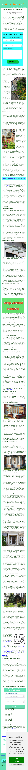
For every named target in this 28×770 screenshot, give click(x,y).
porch (3, 127)
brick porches (13, 477)
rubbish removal (10, 653)
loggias (3, 221)
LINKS (14, 7)
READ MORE (9, 389)
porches (22, 19)
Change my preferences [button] (16, 764)
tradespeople (5, 656)
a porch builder (6, 636)
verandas (14, 72)
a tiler (11, 647)
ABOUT (17, 7)
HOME (11, 7)
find (5, 660)
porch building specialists (16, 607)
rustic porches (14, 616)
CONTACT (20, 7)
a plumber (18, 652)
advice (9, 175)
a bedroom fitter (10, 650)
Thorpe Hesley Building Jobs (14, 728)
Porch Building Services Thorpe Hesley (13, 686)
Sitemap (3, 753)
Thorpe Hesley (7, 185)
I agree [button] (16, 758)
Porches (3, 755)
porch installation (21, 615)
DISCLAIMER (24, 7)
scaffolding (21, 646)
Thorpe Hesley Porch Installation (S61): (13, 16)
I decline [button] (17, 761)
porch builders (15, 364)
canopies (21, 258)
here (24, 730)
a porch (19, 429)
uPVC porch (9, 393)
